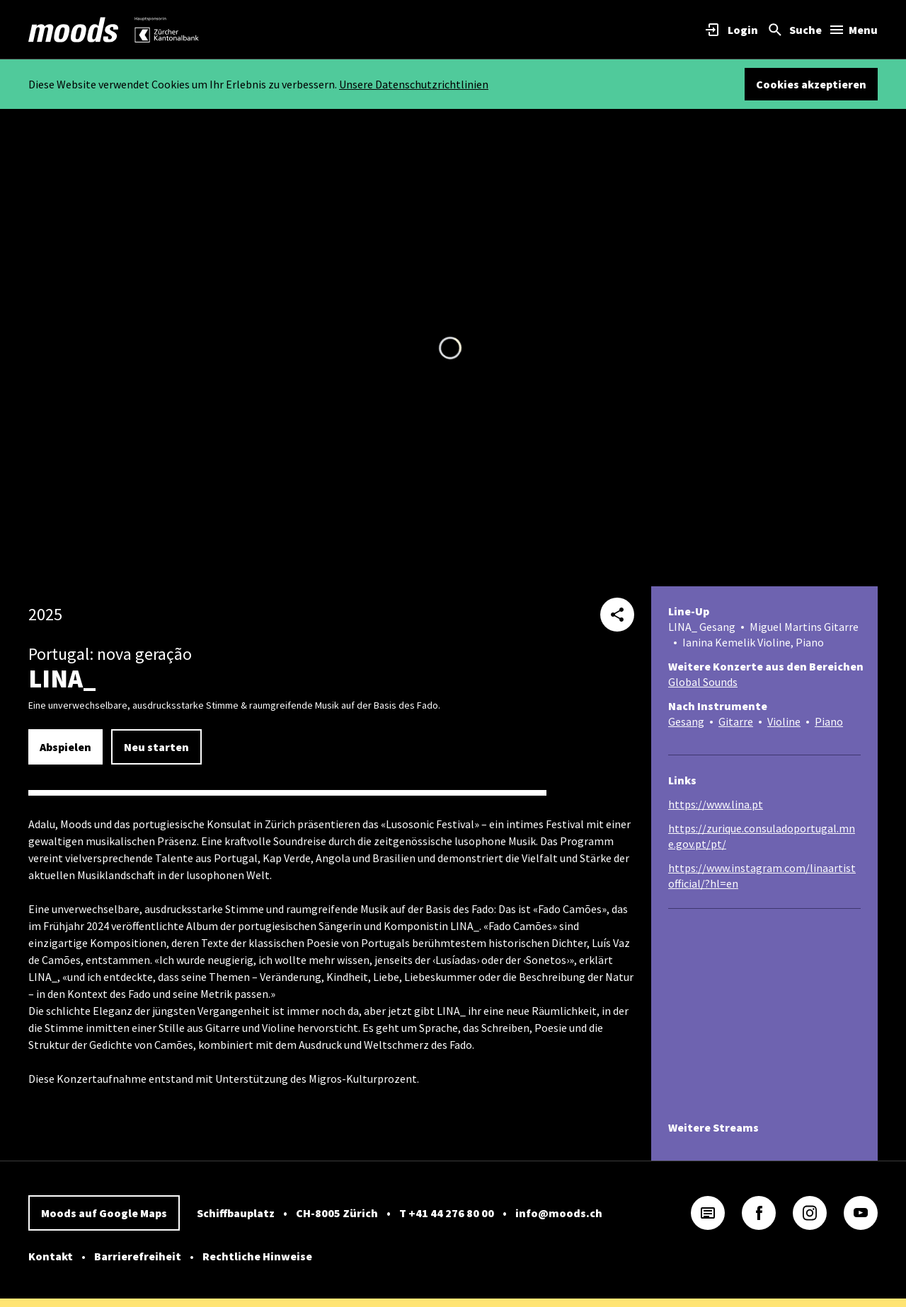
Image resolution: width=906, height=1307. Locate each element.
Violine (784, 721)
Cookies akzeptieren (811, 84)
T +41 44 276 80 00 (446, 1213)
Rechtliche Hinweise (257, 1256)
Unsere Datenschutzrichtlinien (413, 84)
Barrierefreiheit (137, 1256)
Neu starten (156, 747)
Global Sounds (703, 682)
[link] (73, 29)
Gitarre (735, 721)
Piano (829, 721)
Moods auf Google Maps (104, 1213)
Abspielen (65, 747)
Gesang (686, 721)
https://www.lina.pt (715, 804)
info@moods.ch (558, 1213)
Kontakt (50, 1256)
